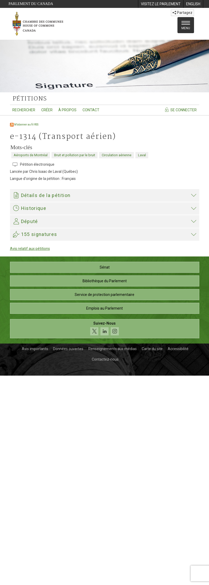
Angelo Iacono (57, 404)
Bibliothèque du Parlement (105, 490)
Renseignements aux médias (112, 558)
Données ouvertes (68, 558)
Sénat (105, 477)
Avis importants (35, 558)
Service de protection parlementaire (104, 504)
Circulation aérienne (116, 155)
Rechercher (23, 110)
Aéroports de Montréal (31, 155)
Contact (91, 110)
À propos (67, 110)
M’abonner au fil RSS (24, 124)
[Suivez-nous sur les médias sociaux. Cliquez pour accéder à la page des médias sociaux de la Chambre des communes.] (104, 538)
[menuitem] (160, 4)
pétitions (30, 99)
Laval (142, 155)
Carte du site (152, 558)
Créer (47, 110)
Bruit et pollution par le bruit (74, 155)
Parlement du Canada (31, 4)
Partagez (182, 13)
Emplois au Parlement (104, 518)
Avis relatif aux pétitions (30, 458)
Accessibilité (178, 558)
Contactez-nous (105, 569)
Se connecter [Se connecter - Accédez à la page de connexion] (180, 109)
